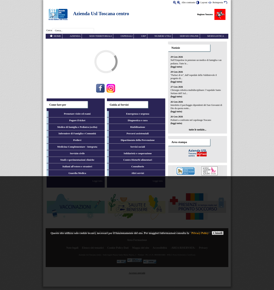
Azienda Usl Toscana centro (101, 13)
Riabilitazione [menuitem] (137, 127)
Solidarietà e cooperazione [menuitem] (137, 153)
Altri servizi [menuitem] (137, 173)
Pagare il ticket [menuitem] (77, 120)
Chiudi (217, 233)
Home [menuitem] (57, 36)
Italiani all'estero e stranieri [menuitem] (77, 166)
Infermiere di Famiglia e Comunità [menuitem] (77, 133)
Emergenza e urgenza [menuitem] (137, 113)
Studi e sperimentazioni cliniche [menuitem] (77, 159)
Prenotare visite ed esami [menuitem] (77, 113)
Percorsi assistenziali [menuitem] (138, 133)
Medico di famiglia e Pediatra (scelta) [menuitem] (77, 127)
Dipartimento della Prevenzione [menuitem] (138, 140)
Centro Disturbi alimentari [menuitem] (137, 159)
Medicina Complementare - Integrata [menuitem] (77, 146)
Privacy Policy (200, 233)
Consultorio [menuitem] (137, 166)
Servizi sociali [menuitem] (137, 146)
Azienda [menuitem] (75, 36)
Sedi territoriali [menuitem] (100, 36)
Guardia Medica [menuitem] (77, 173)
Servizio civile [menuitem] (77, 153)
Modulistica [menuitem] (215, 36)
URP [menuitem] (143, 36)
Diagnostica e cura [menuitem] (137, 120)
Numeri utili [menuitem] (163, 36)
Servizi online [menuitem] (189, 36)
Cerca (49, 30)
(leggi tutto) (176, 66)
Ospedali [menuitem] (126, 36)
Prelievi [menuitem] (77, 140)
